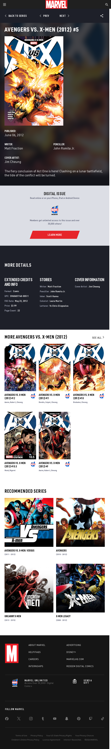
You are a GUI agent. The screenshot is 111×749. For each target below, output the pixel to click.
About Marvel (37, 645)
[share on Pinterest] (78, 719)
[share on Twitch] (90, 719)
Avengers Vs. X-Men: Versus (19, 550)
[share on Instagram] (31, 719)
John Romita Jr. (64, 148)
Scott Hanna (52, 296)
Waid (7, 470)
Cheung (20, 402)
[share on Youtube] (54, 719)
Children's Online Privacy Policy (25, 739)
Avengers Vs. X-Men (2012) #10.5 (15, 464)
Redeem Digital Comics (80, 666)
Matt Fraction (14, 148)
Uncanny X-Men (13, 616)
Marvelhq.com (75, 659)
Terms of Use (21, 735)
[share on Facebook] (7, 719)
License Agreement (51, 739)
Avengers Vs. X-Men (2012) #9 (49, 464)
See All (98, 337)
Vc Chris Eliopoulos (59, 305)
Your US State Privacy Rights (59, 735)
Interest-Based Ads (72, 739)
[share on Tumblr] (43, 719)
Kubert (13, 402)
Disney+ (71, 652)
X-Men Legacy (63, 616)
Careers (34, 659)
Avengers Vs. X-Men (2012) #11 (49, 396)
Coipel (48, 402)
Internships (36, 666)
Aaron (7, 402)
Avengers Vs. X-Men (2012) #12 (15, 396)
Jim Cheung (13, 162)
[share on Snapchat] (66, 719)
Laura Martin (56, 300)
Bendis (42, 402)
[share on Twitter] (18, 719)
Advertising (73, 645)
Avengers (61, 550)
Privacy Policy (37, 735)
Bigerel (13, 470)
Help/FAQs (35, 652)
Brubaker (77, 402)
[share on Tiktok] (102, 719)
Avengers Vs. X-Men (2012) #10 (83, 396)
